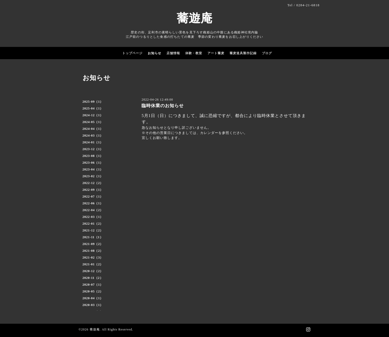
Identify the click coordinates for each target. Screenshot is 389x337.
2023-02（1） (93, 176)
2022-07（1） (93, 196)
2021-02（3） (93, 257)
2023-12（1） (93, 149)
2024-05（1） (93, 122)
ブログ (267, 53)
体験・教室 (193, 53)
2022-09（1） (93, 190)
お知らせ (154, 53)
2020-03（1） (93, 305)
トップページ (132, 53)
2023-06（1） (93, 162)
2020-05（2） (93, 291)
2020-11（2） (93, 278)
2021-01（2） (93, 264)
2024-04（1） (93, 129)
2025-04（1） (93, 108)
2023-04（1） (93, 169)
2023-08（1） (93, 156)
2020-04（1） (93, 298)
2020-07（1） (93, 284)
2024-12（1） (93, 115)
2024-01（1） (93, 142)
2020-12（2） (93, 271)
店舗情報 (173, 53)
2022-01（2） (93, 223)
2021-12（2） (93, 230)
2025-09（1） (93, 101)
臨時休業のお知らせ (162, 105)
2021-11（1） (93, 237)
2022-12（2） (93, 183)
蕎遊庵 (195, 18)
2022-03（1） (93, 217)
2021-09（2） (93, 244)
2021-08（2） (93, 251)
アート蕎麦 (215, 53)
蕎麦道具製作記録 (243, 53)
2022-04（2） (93, 210)
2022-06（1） (93, 203)
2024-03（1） (93, 135)
